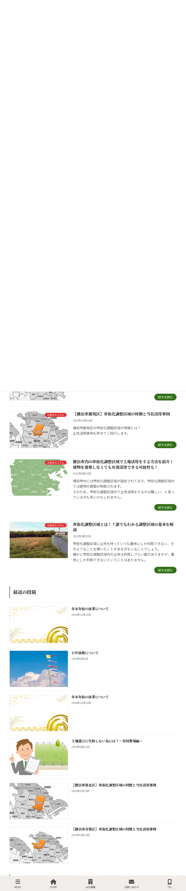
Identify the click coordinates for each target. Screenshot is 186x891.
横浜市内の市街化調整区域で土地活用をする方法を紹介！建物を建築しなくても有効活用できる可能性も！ (123, 464)
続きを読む (165, 397)
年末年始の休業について (90, 608)
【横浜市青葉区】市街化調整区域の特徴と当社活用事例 (113, 829)
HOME (53, 884)
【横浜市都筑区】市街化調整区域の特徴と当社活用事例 (121, 414)
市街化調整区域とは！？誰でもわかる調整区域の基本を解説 (123, 527)
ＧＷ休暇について (85, 652)
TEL (170, 884)
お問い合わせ (131, 884)
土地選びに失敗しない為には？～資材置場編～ (107, 740)
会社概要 (90, 884)
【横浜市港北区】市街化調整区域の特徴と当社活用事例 (113, 785)
